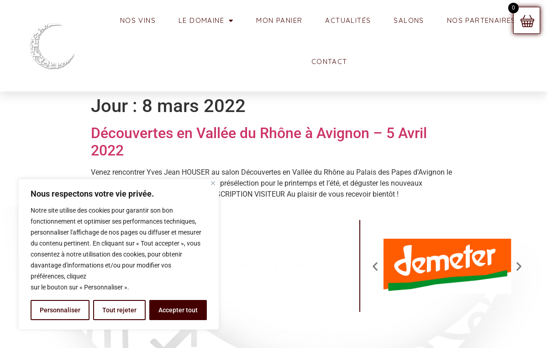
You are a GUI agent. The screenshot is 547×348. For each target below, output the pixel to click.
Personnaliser (60, 310)
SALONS (409, 20)
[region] (118, 254)
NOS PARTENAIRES (481, 20)
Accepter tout (178, 310)
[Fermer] (213, 183)
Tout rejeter (119, 310)
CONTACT (329, 61)
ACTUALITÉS (348, 20)
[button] (375, 266)
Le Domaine (206, 21)
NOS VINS (138, 20)
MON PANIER (279, 20)
